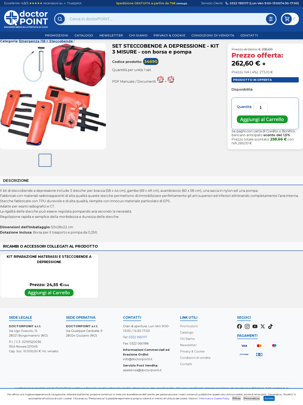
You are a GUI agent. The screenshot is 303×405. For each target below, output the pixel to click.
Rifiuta (236, 398)
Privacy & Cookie (169, 35)
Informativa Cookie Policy (214, 398)
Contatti (249, 35)
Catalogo (84, 35)
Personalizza (251, 398)
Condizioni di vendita (212, 35)
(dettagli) (181, 3)
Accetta (269, 398)
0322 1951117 (138, 337)
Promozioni (56, 35)
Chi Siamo (138, 35)
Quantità (244, 107)
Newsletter (111, 35)
